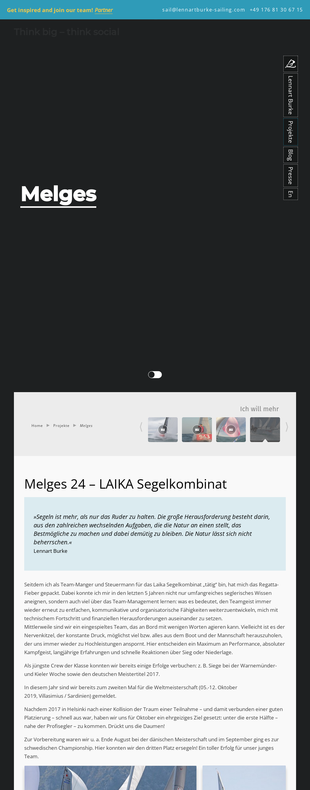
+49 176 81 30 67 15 (276, 9)
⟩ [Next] (287, 426)
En (291, 194)
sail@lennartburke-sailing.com (203, 9)
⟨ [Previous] (141, 426)
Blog (291, 155)
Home (37, 425)
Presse (291, 176)
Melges (86, 425)
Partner (104, 10)
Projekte (291, 132)
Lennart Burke (291, 95)
